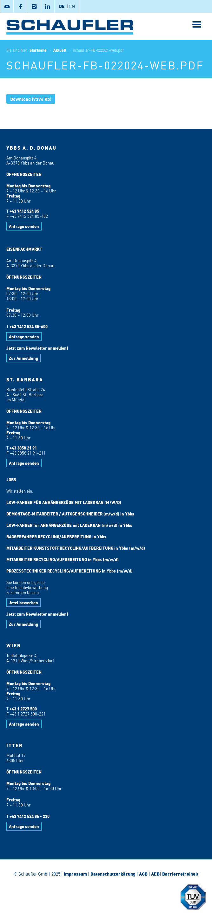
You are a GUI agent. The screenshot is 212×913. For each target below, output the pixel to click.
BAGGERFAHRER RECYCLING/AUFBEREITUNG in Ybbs (56, 537)
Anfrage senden (24, 226)
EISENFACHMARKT (24, 249)
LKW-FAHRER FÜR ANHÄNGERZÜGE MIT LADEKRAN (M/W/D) (63, 502)
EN (72, 6)
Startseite (38, 50)
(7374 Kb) (30, 99)
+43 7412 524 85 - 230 (30, 816)
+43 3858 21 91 (23, 448)
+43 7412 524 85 (24, 211)
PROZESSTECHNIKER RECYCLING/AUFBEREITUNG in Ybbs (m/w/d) (69, 571)
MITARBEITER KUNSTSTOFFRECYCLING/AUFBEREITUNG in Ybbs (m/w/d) (75, 548)
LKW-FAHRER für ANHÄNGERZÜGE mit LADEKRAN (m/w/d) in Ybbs (69, 525)
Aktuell (59, 50)
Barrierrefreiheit (179, 874)
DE (62, 6)
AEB (155, 874)
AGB (143, 874)
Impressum (75, 874)
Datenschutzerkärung (113, 874)
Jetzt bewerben (23, 602)
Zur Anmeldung (23, 358)
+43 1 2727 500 (23, 709)
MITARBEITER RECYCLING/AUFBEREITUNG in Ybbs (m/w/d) (62, 559)
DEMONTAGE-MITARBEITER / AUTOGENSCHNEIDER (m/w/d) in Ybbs (70, 514)
